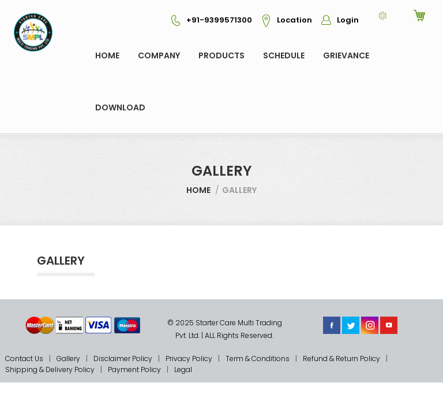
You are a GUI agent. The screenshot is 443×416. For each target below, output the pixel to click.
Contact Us (24, 358)
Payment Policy (134, 369)
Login (336, 19)
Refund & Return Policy (341, 358)
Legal (183, 369)
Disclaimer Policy (122, 358)
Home (107, 55)
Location (283, 19)
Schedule (284, 55)
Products (221, 55)
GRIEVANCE (346, 55)
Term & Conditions (258, 358)
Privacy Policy (189, 358)
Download (120, 107)
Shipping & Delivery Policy (50, 369)
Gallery (68, 358)
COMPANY (159, 55)
